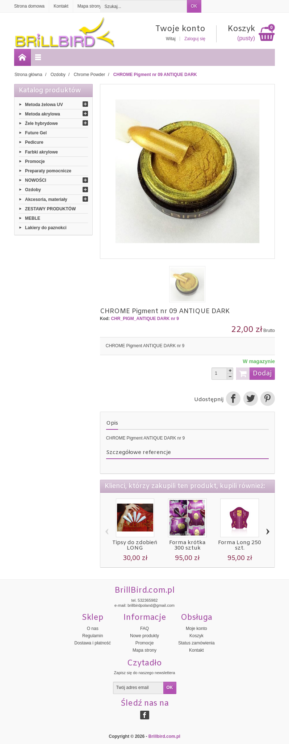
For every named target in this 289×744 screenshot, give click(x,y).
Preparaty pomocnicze (48, 170)
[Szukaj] (143, 6)
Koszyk (196, 635)
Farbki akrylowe (41, 151)
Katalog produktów (50, 90)
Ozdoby (33, 189)
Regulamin (92, 635)
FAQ (144, 628)
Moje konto (196, 628)
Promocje (35, 161)
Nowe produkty (144, 635)
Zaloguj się (194, 39)
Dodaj (254, 373)
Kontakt (196, 650)
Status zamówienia (196, 643)
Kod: (105, 318)
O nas (93, 628)
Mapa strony (144, 650)
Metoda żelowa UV (44, 104)
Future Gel (36, 132)
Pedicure (34, 142)
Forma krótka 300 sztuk (187, 545)
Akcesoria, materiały (46, 199)
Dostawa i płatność (92, 643)
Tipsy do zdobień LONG (135, 545)
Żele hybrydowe (41, 123)
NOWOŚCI (35, 180)
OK (194, 6)
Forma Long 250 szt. (239, 545)
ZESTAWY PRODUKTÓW (50, 208)
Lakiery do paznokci (46, 227)
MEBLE (32, 218)
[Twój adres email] (138, 688)
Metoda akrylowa (42, 113)
